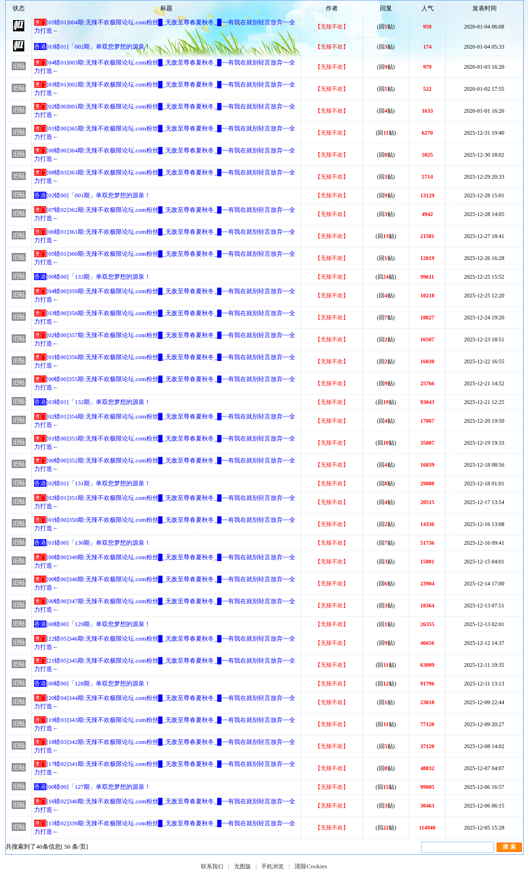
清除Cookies (310, 866)
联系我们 (212, 866)
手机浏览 (272, 866)
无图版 (242, 866)
